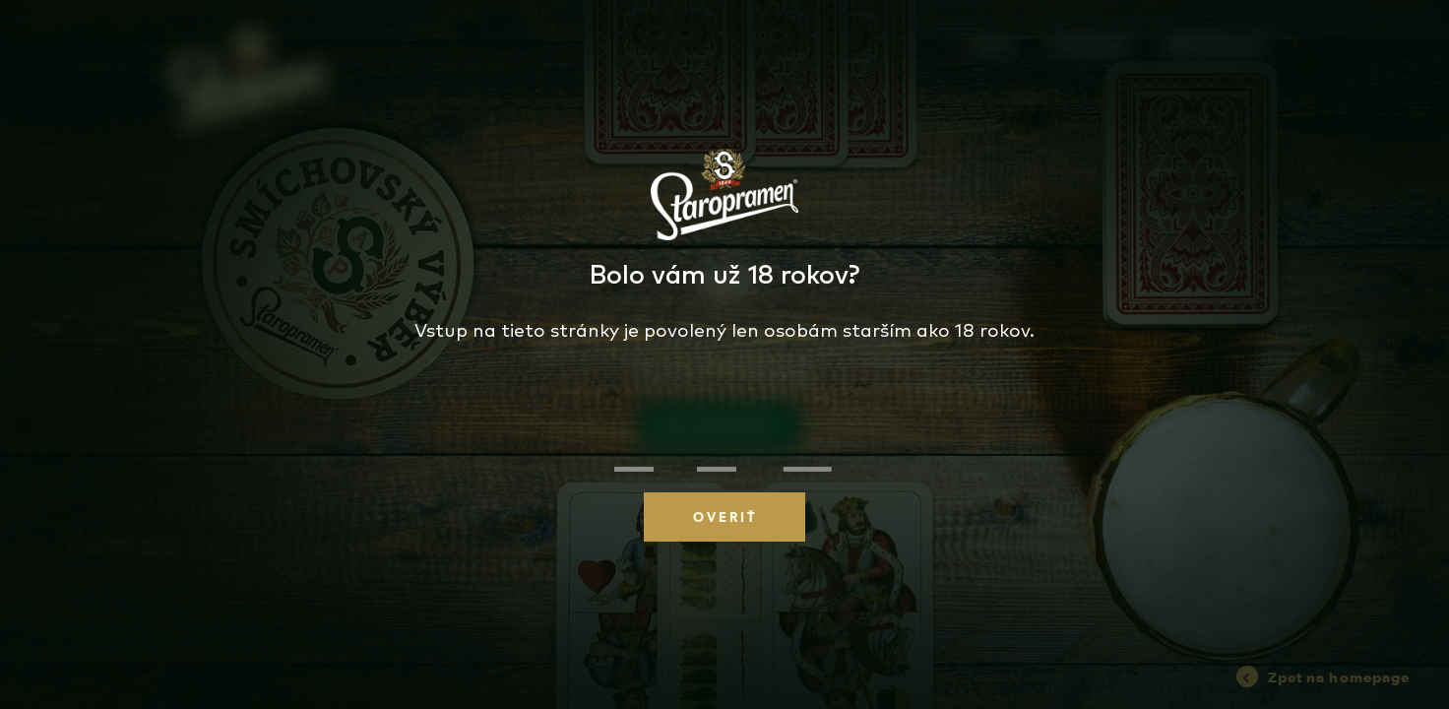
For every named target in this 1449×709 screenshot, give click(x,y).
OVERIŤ (725, 517)
